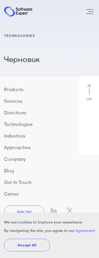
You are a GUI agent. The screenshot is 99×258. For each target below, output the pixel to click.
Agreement (85, 230)
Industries (14, 136)
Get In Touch (17, 182)
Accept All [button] (26, 245)
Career (11, 194)
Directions (15, 113)
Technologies (18, 124)
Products (13, 90)
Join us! (24, 212)
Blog (9, 171)
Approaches (17, 147)
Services (13, 101)
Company (15, 159)
